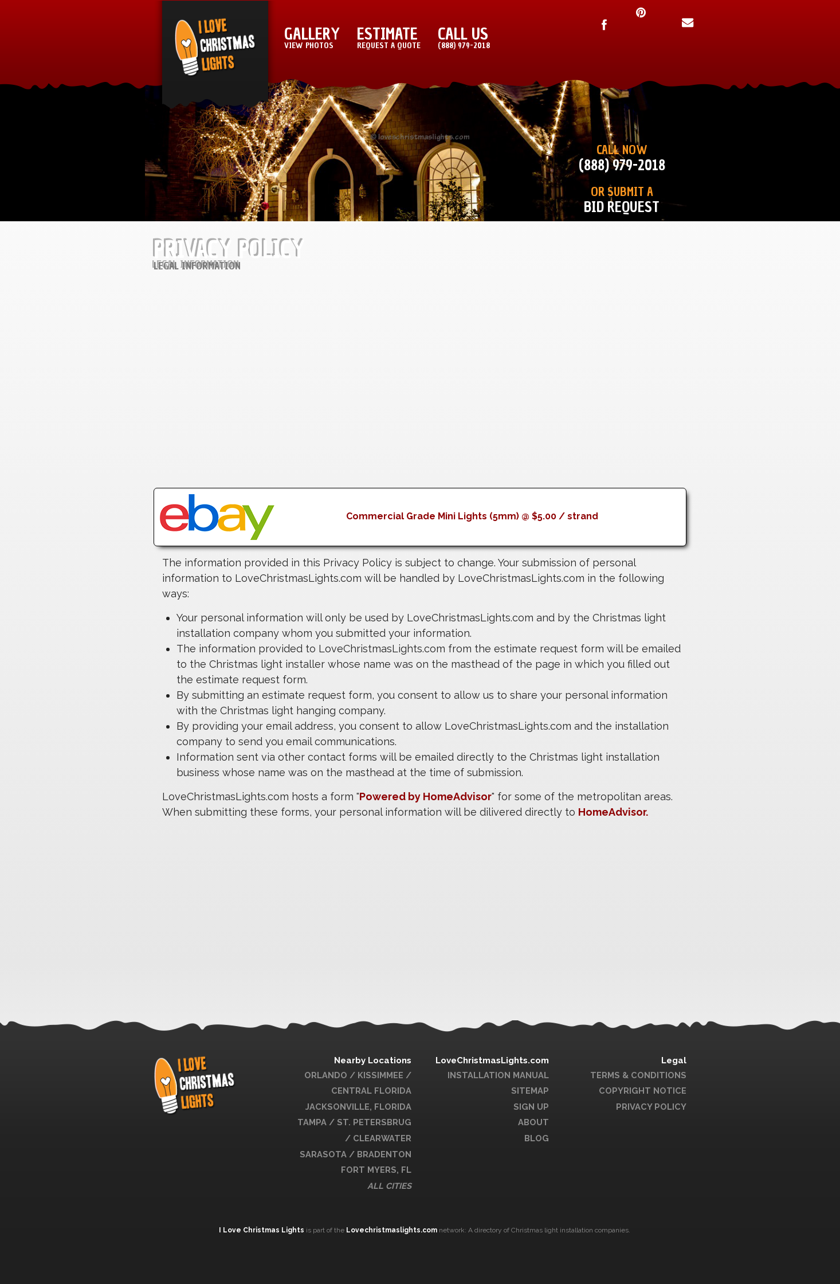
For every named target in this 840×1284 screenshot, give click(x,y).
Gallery (312, 38)
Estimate (389, 38)
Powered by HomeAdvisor (425, 796)
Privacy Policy (651, 1106)
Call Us (464, 38)
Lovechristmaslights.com (391, 1230)
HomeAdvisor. (613, 812)
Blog (536, 1138)
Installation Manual (498, 1075)
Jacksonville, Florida (358, 1106)
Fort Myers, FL (376, 1170)
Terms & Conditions (638, 1075)
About (533, 1122)
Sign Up (531, 1106)
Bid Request (622, 207)
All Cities (389, 1186)
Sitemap (530, 1090)
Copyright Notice (642, 1090)
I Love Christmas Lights (262, 1230)
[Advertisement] (420, 407)
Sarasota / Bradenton (355, 1154)
